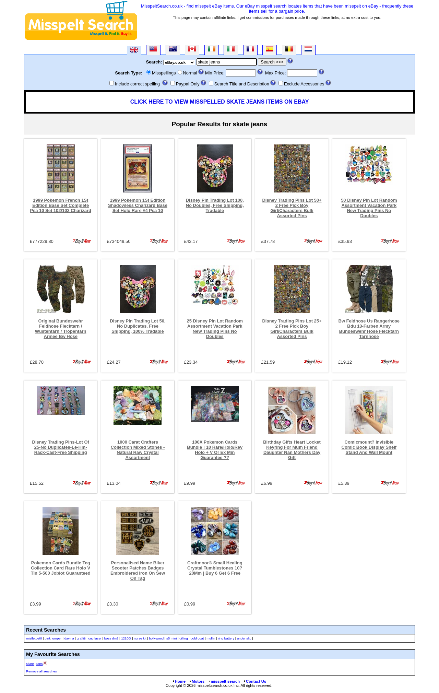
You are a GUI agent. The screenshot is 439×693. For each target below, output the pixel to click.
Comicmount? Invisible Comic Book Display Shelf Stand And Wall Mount (369, 447)
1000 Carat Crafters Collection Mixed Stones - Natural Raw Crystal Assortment (138, 449)
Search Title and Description (241, 83)
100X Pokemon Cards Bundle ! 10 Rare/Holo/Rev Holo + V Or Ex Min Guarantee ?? (214, 449)
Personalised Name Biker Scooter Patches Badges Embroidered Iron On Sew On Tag (137, 570)
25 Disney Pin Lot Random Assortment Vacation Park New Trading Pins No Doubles (215, 328)
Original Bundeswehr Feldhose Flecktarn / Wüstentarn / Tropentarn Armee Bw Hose (60, 328)
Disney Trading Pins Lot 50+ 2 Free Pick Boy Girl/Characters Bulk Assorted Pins (291, 208)
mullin (210, 638)
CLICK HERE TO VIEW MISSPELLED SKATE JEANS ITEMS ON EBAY (219, 102)
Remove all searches (41, 671)
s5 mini (171, 638)
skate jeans (34, 664)
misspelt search (223, 681)
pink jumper (53, 638)
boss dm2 (111, 638)
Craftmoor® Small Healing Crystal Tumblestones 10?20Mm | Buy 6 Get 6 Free (214, 568)
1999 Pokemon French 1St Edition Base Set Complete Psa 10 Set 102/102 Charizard (60, 205)
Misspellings (164, 72)
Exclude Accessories (304, 83)
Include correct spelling (137, 83)
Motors (196, 681)
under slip (244, 638)
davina (69, 638)
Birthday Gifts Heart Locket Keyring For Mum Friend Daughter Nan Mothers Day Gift (292, 449)
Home (179, 681)
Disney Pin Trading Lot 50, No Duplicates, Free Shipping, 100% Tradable (138, 326)
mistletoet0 (34, 638)
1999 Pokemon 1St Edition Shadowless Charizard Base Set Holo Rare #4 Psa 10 (137, 205)
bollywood (156, 638)
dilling (183, 638)
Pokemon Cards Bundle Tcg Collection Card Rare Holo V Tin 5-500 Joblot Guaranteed (61, 568)
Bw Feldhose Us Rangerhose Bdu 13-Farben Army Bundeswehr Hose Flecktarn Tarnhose (369, 328)
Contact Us (254, 681)
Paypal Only (188, 83)
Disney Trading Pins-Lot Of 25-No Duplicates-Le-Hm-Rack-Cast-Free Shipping (60, 447)
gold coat (197, 638)
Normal (190, 72)
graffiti (81, 638)
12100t (126, 638)
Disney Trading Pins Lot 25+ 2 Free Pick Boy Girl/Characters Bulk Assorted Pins (291, 328)
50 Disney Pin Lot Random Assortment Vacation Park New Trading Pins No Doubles (369, 208)
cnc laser (95, 638)
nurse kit (140, 638)
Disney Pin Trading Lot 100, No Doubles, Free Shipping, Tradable (215, 205)
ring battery (226, 638)
